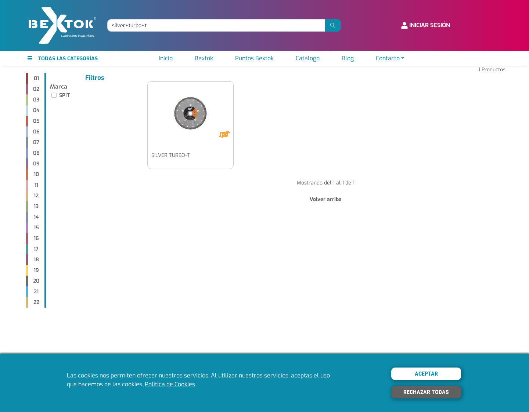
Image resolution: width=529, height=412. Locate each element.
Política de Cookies (170, 384)
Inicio (166, 58)
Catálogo (308, 58)
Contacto (388, 58)
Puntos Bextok (254, 58)
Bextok (204, 58)
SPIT (64, 95)
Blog (348, 58)
